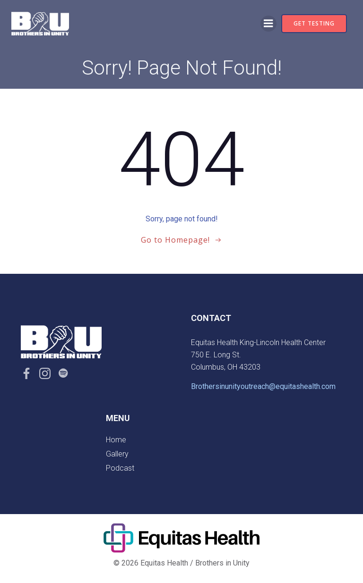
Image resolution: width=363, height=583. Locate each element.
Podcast (120, 468)
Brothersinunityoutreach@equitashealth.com (263, 386)
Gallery (117, 453)
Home (116, 439)
